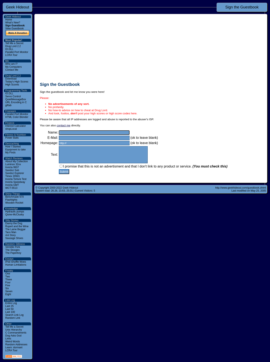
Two (7, 276)
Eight (8, 294)
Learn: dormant (13, 347)
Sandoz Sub (12, 170)
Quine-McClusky (14, 214)
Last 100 (10, 312)
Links (8, 338)
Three (8, 279)
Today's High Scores (16, 81)
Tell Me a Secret (14, 43)
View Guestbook (14, 28)
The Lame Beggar (15, 229)
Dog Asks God (13, 335)
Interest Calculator (15, 125)
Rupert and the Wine (16, 226)
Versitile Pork (12, 247)
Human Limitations (15, 264)
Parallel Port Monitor (16, 52)
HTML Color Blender (16, 117)
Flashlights (11, 199)
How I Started (13, 146)
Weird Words (12, 341)
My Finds (10, 152)
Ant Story (10, 235)
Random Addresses (16, 344)
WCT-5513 (11, 187)
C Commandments (15, 332)
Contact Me (11, 69)
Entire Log (11, 303)
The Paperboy (13, 252)
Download (10, 78)
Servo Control (13, 96)
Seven (8, 291)
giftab (8, 105)
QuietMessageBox (15, 99)
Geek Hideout (17, 7)
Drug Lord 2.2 (13, 46)
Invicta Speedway (15, 182)
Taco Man (10, 232)
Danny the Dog (13, 223)
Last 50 (9, 309)
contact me (63, 125)
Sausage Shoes (14, 238)
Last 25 (9, 306)
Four (8, 282)
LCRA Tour (11, 55)
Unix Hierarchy (13, 329)
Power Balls (12, 137)
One (7, 273)
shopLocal (11, 128)
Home (8, 19)
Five (7, 285)
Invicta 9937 (12, 167)
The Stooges (12, 250)
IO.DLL (9, 49)
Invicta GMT (12, 185)
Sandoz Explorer (14, 173)
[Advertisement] (151, 48)
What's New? (12, 22)
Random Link (12, 317)
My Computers (13, 66)
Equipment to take (15, 149)
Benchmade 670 (14, 196)
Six (7, 288)
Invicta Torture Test (15, 179)
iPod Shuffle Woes (15, 261)
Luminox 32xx (13, 164)
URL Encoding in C (16, 102)
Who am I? (11, 63)
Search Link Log (14, 314)
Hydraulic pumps (14, 211)
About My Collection (16, 161)
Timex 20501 (12, 176)
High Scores (12, 84)
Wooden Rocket (14, 202)
